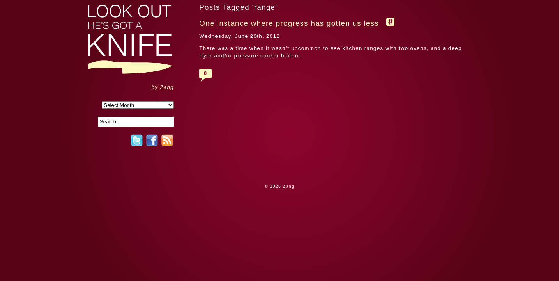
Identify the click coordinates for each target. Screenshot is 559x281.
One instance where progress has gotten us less (289, 23)
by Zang (162, 87)
